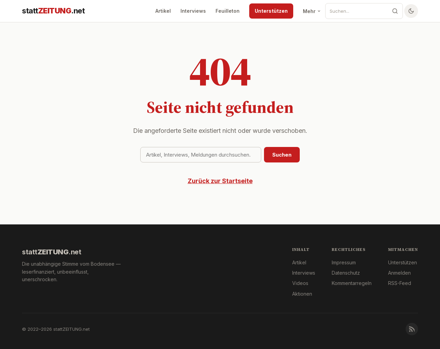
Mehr (312, 11)
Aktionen (302, 294)
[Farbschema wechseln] (411, 11)
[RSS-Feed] (412, 329)
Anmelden (399, 273)
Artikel (163, 11)
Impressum (344, 262)
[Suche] (356, 11)
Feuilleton (228, 11)
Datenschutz (346, 273)
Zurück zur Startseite (220, 180)
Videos (300, 283)
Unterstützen (271, 11)
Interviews (193, 11)
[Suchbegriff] (200, 154)
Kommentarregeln (352, 283)
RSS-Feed (399, 283)
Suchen (282, 154)
